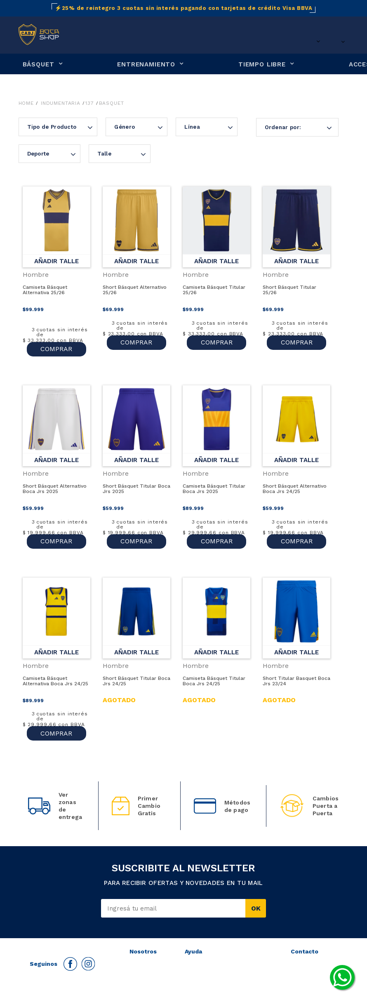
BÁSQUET (38, 64)
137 (89, 103)
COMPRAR (56, 342)
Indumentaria (60, 103)
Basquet (111, 103)
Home (26, 103)
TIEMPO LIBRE (262, 64)
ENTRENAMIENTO (146, 64)
